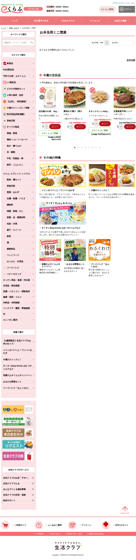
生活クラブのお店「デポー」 (16, 478)
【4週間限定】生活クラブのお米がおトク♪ (17, 342)
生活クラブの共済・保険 (16, 495)
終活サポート (16, 501)
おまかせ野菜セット (12, 381)
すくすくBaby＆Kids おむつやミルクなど (17, 367)
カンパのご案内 (10, 320)
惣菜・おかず (14, 28)
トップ (3, 28)
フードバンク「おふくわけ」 (16, 388)
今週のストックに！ (12, 359)
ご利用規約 (39, 534)
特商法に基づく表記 (74, 534)
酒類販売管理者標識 (96, 534)
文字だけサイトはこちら (123, 3)
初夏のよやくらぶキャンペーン (17, 375)
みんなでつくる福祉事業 (16, 489)
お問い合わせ (55, 534)
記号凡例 (131, 60)
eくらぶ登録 (107, 9)
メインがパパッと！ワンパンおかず (17, 351)
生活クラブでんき (16, 484)
